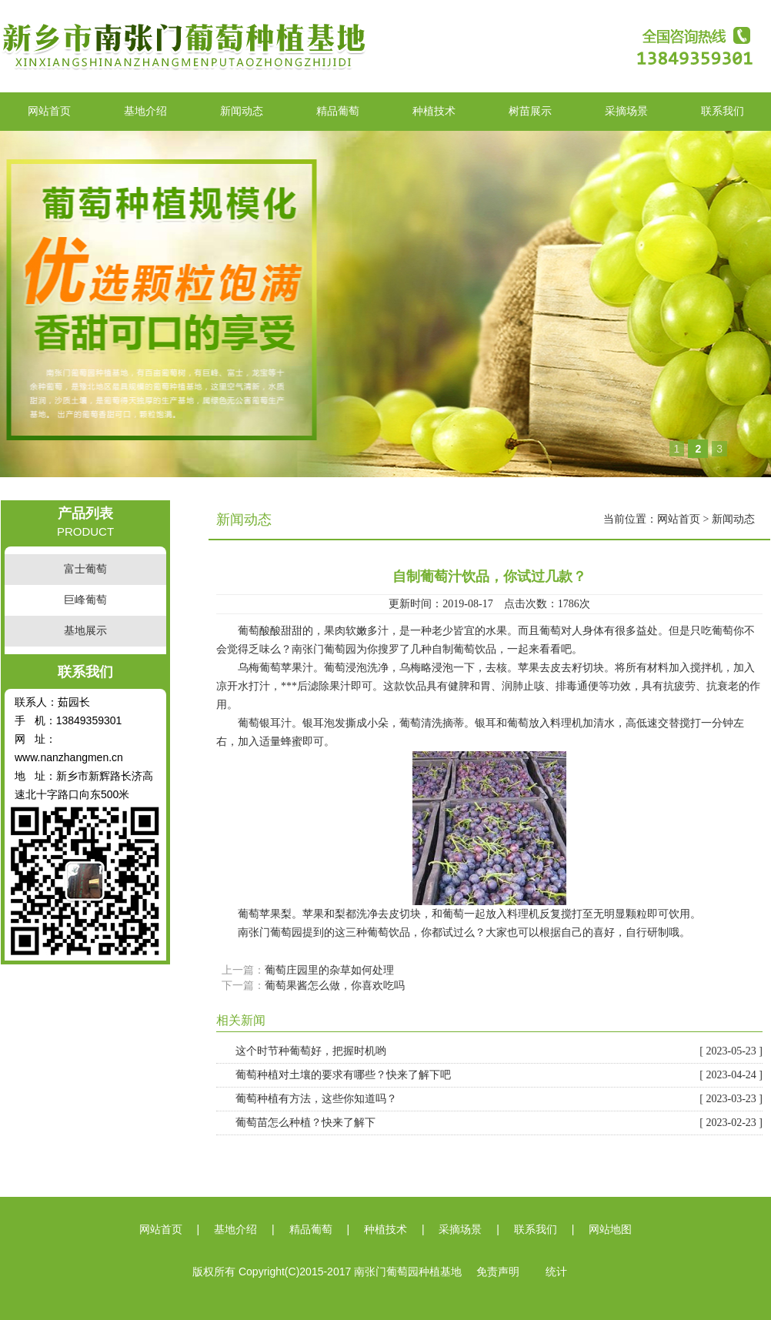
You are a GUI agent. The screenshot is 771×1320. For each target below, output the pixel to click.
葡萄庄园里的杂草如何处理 (329, 970)
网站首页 (49, 111)
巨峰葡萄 (85, 600)
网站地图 (610, 1229)
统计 (556, 1272)
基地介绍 (145, 111)
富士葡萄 (85, 569)
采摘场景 (626, 111)
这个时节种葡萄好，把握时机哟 (499, 1051)
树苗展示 (530, 111)
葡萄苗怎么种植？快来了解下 (499, 1123)
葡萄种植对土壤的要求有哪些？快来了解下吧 (499, 1075)
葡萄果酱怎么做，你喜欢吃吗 (335, 985)
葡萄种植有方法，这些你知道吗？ (499, 1099)
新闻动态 (241, 111)
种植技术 (434, 111)
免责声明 (497, 1272)
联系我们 (722, 111)
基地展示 (85, 631)
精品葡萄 (337, 111)
